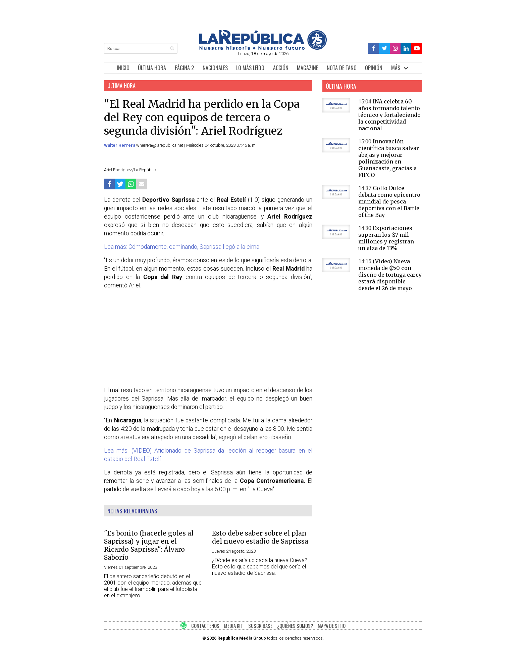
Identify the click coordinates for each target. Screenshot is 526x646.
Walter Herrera (120, 145)
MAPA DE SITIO (332, 625)
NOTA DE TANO (342, 68)
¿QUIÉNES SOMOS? (295, 625)
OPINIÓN (373, 68)
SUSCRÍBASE (260, 625)
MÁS (395, 68)
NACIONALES (215, 68)
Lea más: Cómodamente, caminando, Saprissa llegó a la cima (181, 246)
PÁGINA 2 (184, 68)
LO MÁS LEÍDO (250, 68)
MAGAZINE (307, 68)
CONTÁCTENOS (205, 625)
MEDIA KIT (233, 625)
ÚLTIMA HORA (152, 68)
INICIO (123, 68)
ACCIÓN (280, 68)
